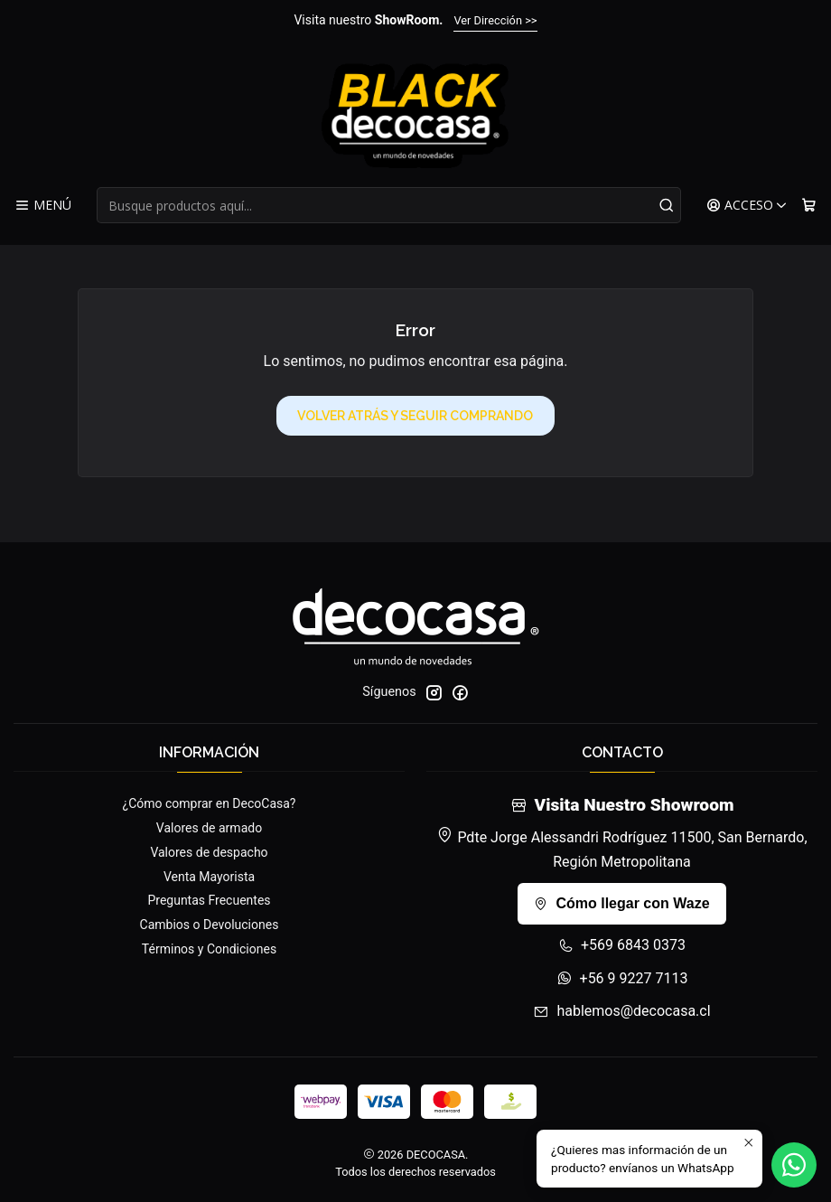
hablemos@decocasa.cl (621, 1010)
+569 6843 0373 (622, 944)
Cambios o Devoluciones (209, 924)
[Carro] (809, 206)
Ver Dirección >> (495, 20)
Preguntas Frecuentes (208, 900)
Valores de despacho (208, 852)
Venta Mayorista (209, 876)
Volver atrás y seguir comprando (415, 415)
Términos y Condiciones (209, 949)
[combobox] (389, 205)
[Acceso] (747, 206)
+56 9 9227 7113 (622, 978)
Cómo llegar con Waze (621, 903)
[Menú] (43, 206)
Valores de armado (209, 828)
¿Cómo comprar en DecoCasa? (209, 803)
